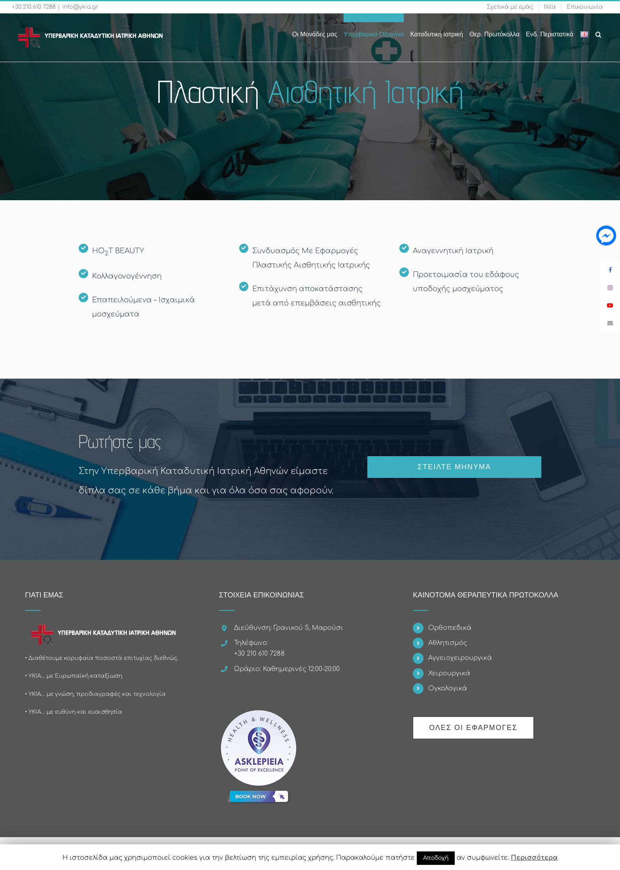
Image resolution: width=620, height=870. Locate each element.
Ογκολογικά (447, 688)
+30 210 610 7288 (33, 7)
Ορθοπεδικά (449, 627)
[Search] (598, 30)
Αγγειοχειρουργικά (460, 658)
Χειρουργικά (449, 673)
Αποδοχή (435, 858)
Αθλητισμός (447, 642)
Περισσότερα (534, 857)
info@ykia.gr (80, 7)
